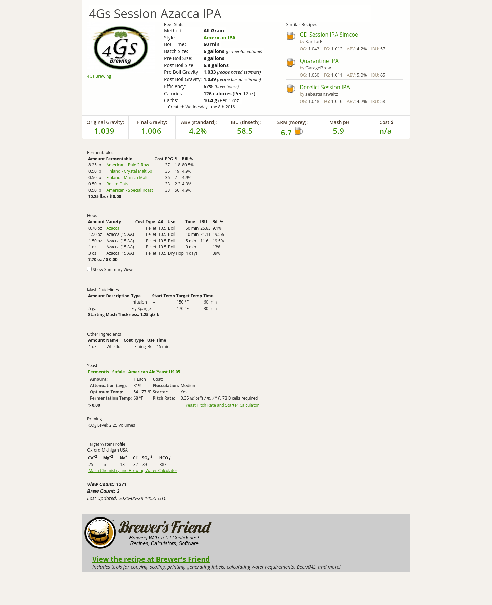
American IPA (220, 37)
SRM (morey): (292, 122)
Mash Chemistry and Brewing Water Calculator (132, 470)
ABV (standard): (199, 122)
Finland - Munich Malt (127, 177)
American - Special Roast (129, 190)
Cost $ (386, 122)
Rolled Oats (117, 184)
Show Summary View (113, 269)
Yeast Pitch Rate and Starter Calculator (222, 405)
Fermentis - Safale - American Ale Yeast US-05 (134, 372)
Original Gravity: (105, 122)
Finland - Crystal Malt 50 (129, 171)
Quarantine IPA (319, 61)
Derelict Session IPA (325, 87)
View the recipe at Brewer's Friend (151, 559)
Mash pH (339, 122)
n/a (385, 130)
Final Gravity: (152, 122)
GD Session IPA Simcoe (329, 34)
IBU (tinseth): (246, 122)
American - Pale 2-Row (127, 165)
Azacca (112, 228)
